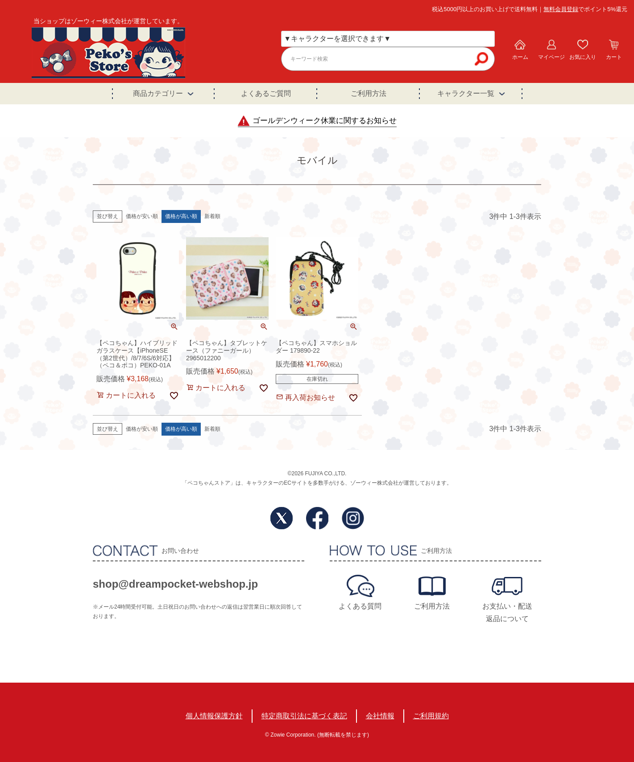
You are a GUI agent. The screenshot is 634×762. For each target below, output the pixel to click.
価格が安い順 (142, 216)
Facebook (317, 518)
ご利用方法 (368, 93)
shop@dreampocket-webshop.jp (175, 584)
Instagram (353, 518)
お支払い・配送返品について (507, 612)
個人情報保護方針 (214, 716)
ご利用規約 (431, 716)
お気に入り (582, 57)
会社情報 (380, 716)
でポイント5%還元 (585, 9)
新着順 (212, 216)
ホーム (520, 57)
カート (614, 57)
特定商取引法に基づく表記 (304, 716)
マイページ (551, 57)
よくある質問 (360, 606)
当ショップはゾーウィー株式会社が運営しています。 (108, 21)
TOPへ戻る (592, 696)
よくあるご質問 (266, 93)
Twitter (281, 518)
